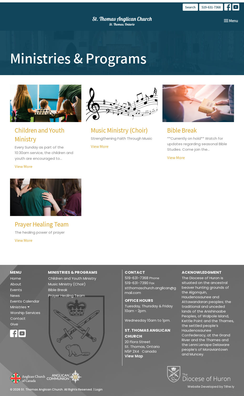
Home (15, 278)
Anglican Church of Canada (28, 377)
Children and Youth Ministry (72, 278)
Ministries (20, 306)
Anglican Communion (64, 376)
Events (16, 289)
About (15, 284)
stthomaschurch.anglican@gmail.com (150, 290)
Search (190, 7)
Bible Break (57, 289)
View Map (134, 356)
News (15, 295)
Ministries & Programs (72, 272)
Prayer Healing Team (66, 295)
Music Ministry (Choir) (67, 284)
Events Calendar (24, 301)
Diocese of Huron (200, 374)
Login (99, 389)
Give (14, 324)
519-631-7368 (211, 7)
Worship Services (25, 312)
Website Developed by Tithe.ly (210, 387)
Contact (18, 318)
